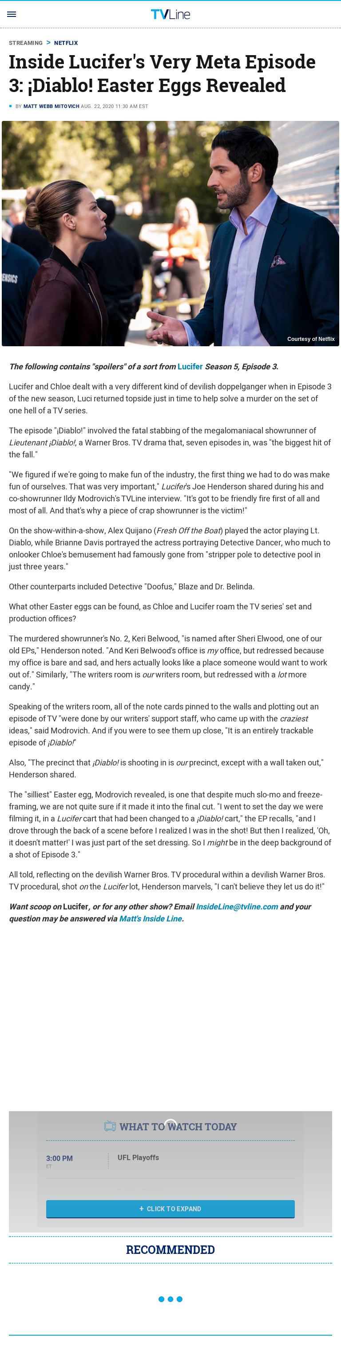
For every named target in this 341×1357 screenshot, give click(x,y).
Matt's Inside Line (150, 919)
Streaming (26, 43)
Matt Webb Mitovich (51, 106)
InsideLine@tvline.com (237, 907)
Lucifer (190, 366)
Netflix (66, 43)
